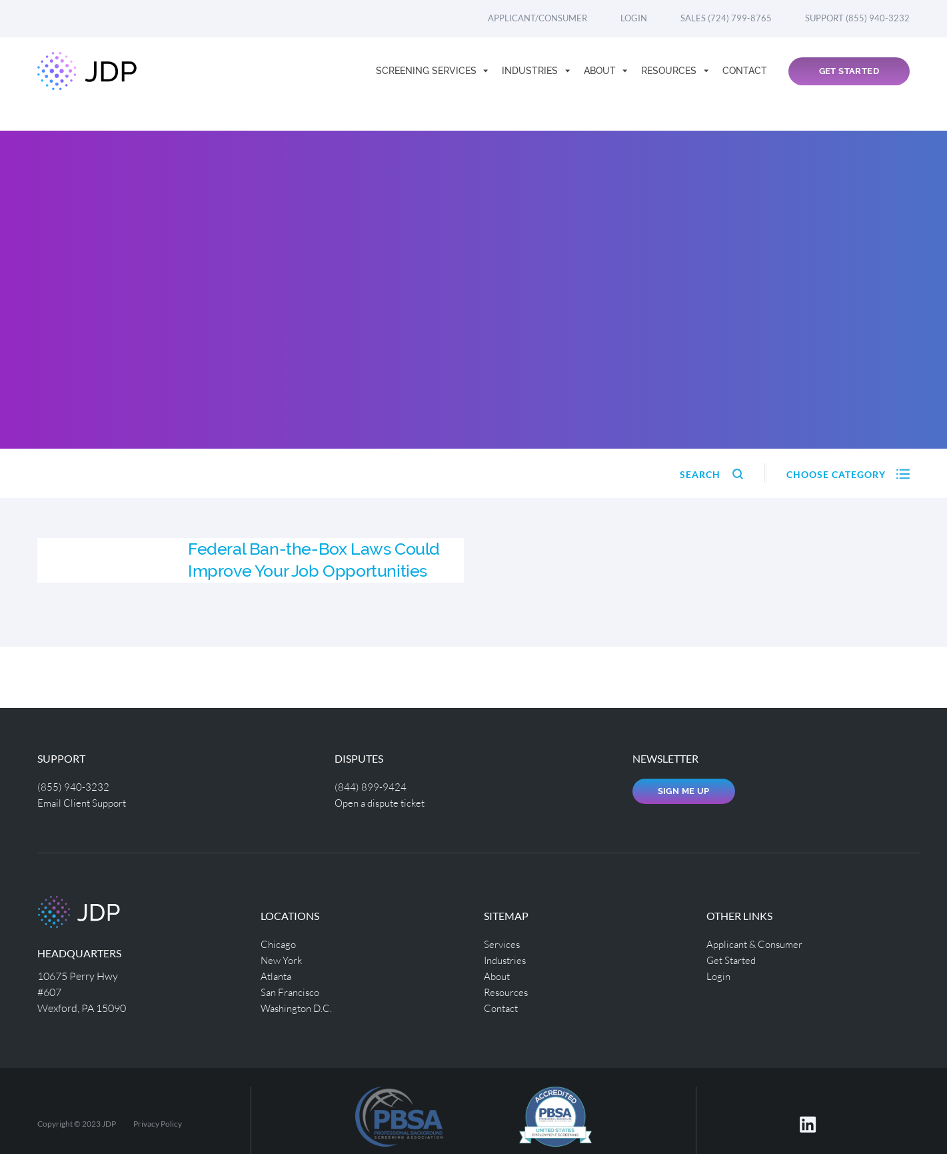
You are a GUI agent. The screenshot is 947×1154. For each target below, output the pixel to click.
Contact (744, 84)
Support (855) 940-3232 (857, 18)
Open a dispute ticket (384, 802)
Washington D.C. (299, 1007)
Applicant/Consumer (537, 18)
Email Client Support (84, 802)
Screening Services (427, 84)
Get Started (849, 84)
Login (633, 18)
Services (502, 943)
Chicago (279, 943)
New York (283, 959)
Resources (670, 84)
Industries (531, 84)
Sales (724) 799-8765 (726, 18)
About (601, 84)
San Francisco (292, 991)
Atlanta (278, 975)
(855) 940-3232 (73, 786)
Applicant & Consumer (758, 943)
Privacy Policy (157, 1124)
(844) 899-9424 (371, 786)
